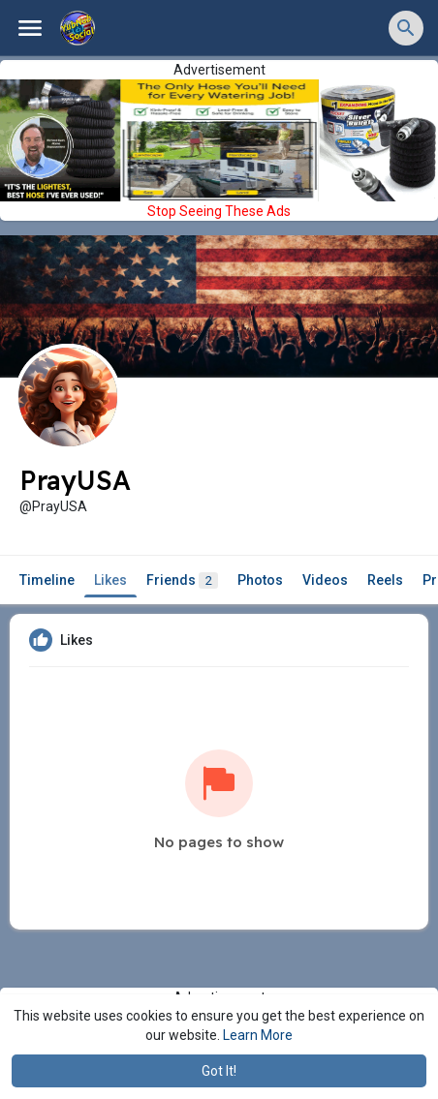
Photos (260, 580)
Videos (325, 580)
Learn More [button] (258, 1035)
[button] (406, 28)
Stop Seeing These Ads (219, 211)
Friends (182, 580)
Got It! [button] (219, 1071)
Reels (385, 580)
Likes (110, 580)
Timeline (47, 580)
